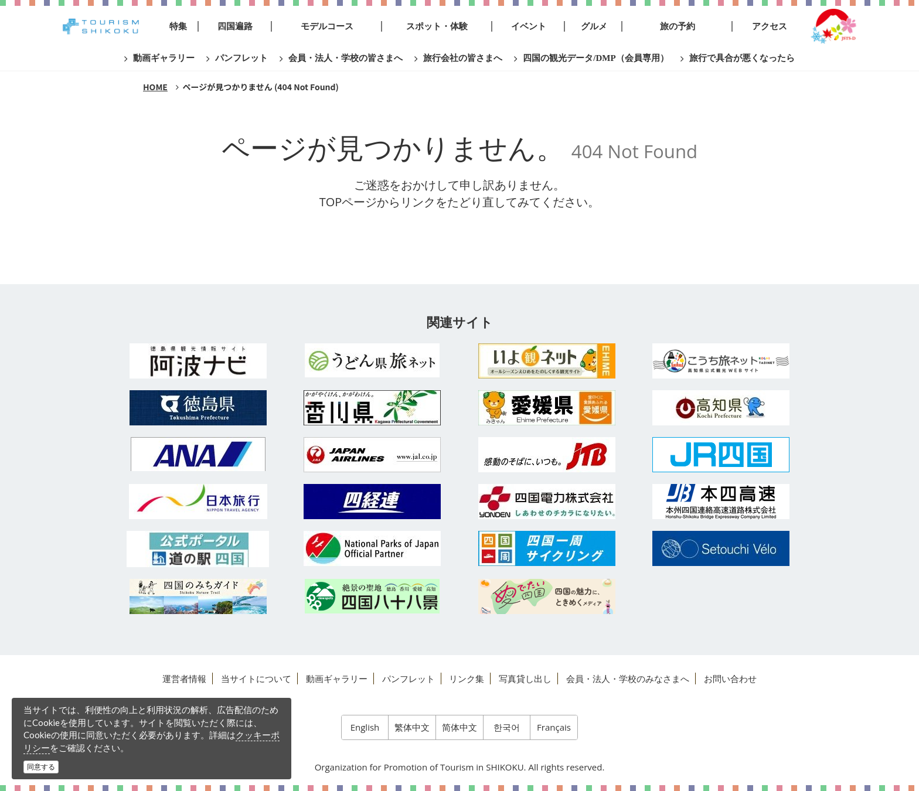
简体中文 (459, 727)
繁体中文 (412, 727)
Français (554, 727)
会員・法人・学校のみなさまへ (627, 678)
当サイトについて (256, 678)
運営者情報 (184, 678)
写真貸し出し (525, 678)
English (365, 727)
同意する (41, 767)
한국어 (506, 727)
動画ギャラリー (336, 678)
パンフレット (408, 678)
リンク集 (466, 678)
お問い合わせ (730, 678)
